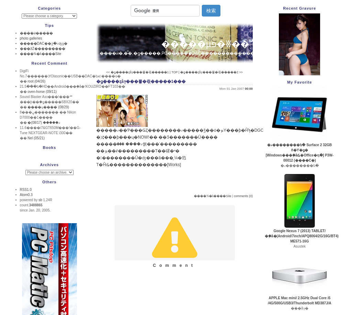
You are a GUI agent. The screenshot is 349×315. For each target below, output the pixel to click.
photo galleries (31, 38)
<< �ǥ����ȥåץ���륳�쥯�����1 (137, 72)
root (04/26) (36, 81)
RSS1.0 (26, 190)
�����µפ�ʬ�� (205, 44)
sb (40, 200)
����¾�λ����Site (212, 196)
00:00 (249, 88)
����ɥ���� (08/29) (48, 107)
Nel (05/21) (36, 138)
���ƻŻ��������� (42, 49)
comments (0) (243, 196)
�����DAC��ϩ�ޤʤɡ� (43, 43)
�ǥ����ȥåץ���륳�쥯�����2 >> (211, 72)
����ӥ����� (36, 33)
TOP (174, 72)
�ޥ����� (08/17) (44, 122)
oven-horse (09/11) (42, 92)
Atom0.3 (26, 195)
